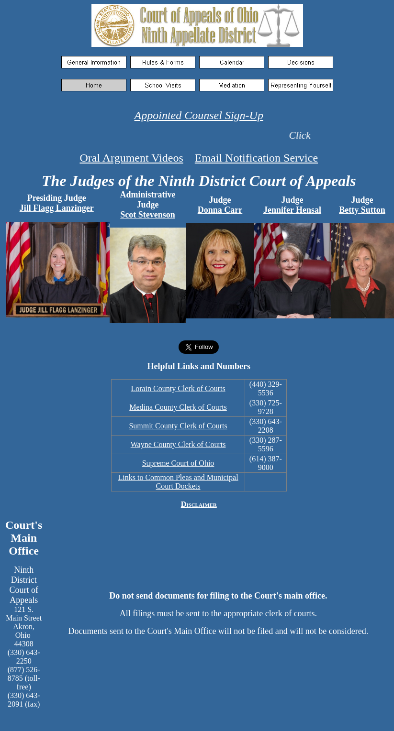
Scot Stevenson (147, 214)
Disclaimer (199, 504)
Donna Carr (220, 210)
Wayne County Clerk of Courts (178, 444)
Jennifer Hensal (292, 210)
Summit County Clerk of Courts (178, 426)
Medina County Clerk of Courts (178, 407)
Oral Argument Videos (131, 158)
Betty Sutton (362, 210)
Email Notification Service (256, 158)
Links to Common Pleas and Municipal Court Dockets (178, 481)
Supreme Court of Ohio (178, 463)
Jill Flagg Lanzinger (57, 208)
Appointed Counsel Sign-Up (199, 115)
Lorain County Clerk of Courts (178, 388)
